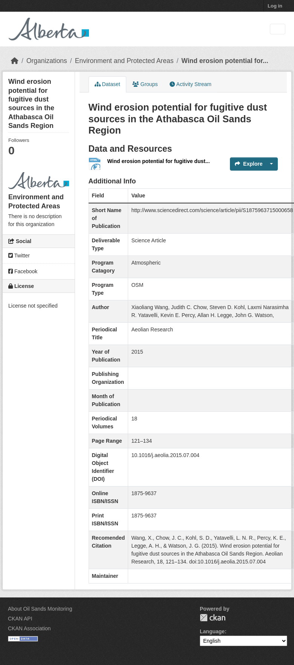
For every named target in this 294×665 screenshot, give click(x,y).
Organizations (46, 61)
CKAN (212, 618)
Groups (145, 84)
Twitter (19, 255)
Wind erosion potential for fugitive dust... (158, 161)
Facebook (22, 271)
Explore (248, 164)
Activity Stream (190, 84)
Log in (275, 6)
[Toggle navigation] (277, 29)
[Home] (14, 61)
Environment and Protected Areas (124, 61)
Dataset (107, 84)
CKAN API (20, 619)
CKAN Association (29, 628)
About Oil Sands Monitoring (40, 609)
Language (212, 631)
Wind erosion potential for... (224, 61)
